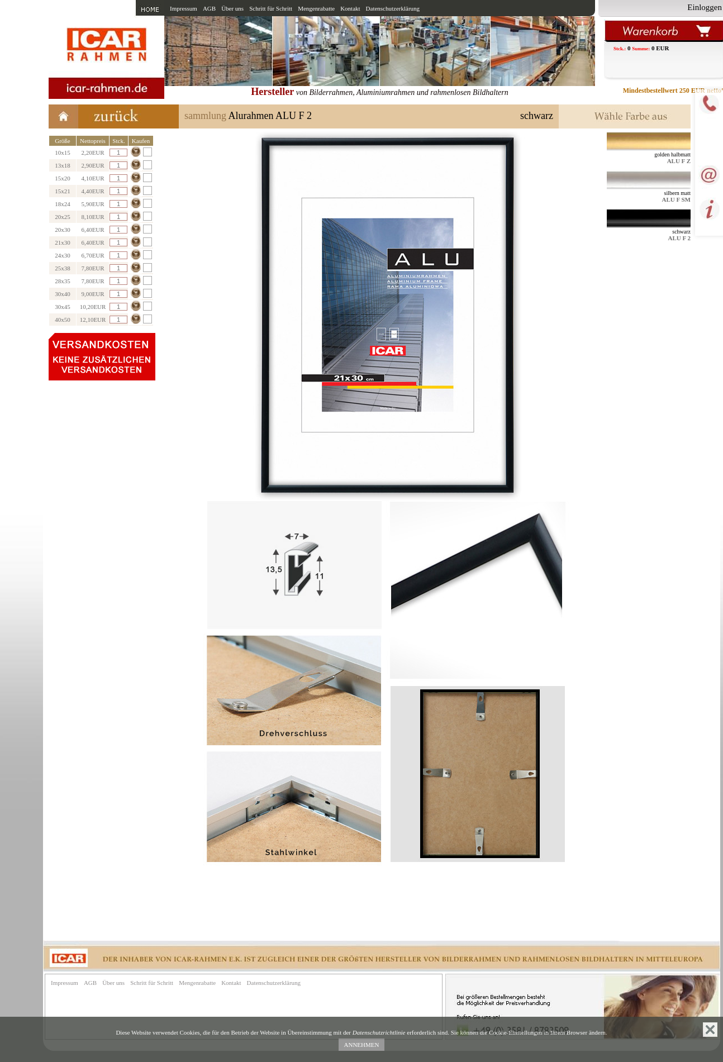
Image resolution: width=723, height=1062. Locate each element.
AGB (209, 8)
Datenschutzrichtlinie (379, 1032)
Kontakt (350, 8)
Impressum (183, 8)
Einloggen (704, 7)
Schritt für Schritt (270, 8)
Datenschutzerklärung (393, 8)
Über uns (232, 8)
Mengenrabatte (316, 8)
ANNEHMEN (361, 1044)
